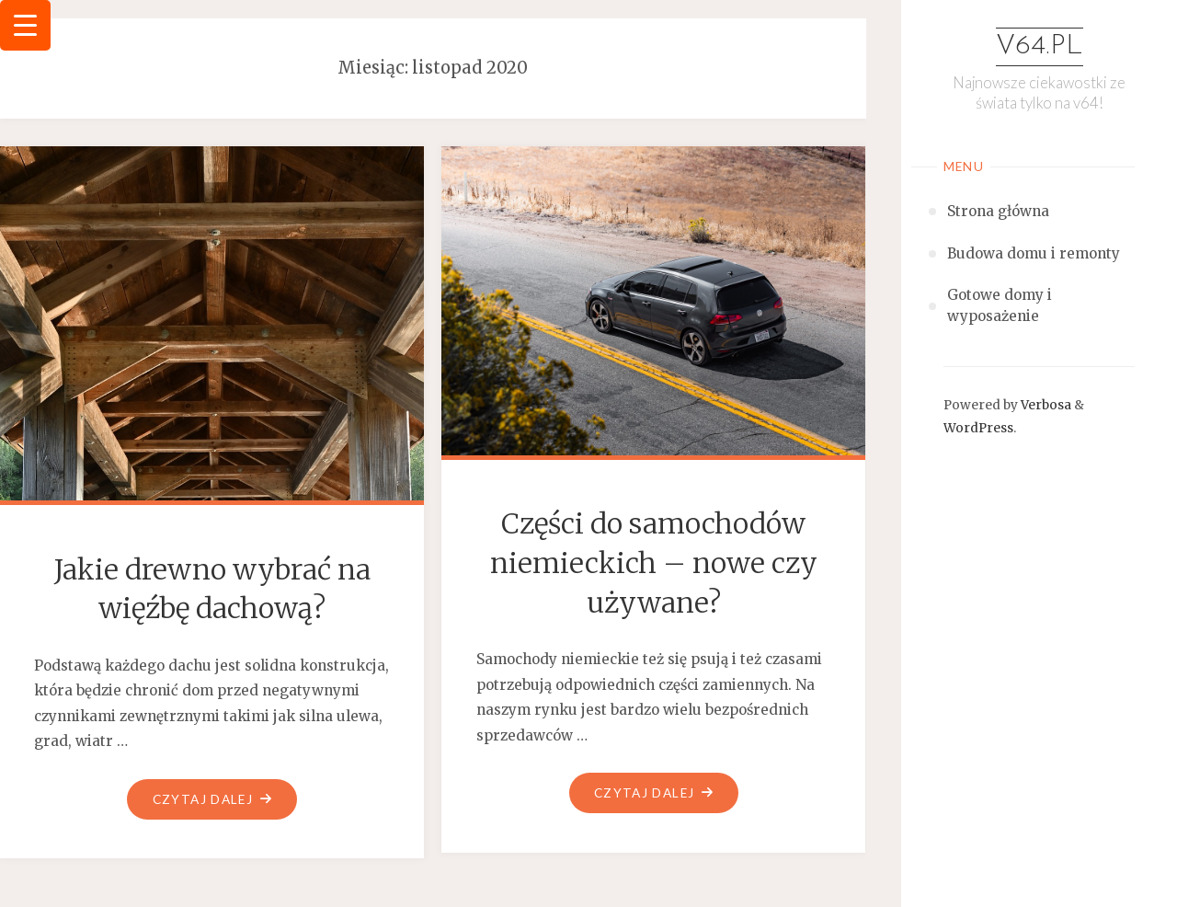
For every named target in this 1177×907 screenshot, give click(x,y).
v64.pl (1039, 46)
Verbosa (1044, 405)
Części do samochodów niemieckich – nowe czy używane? (653, 562)
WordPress (978, 428)
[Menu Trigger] (25, 25)
